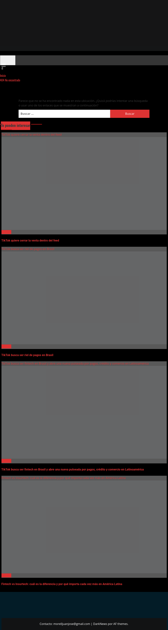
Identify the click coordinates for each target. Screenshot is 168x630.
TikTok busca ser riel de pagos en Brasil (27, 249)
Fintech (6, 232)
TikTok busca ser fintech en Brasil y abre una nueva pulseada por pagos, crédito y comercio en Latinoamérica (75, 363)
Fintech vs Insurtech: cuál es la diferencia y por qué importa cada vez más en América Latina (63, 478)
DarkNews (100, 624)
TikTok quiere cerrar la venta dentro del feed (31, 135)
